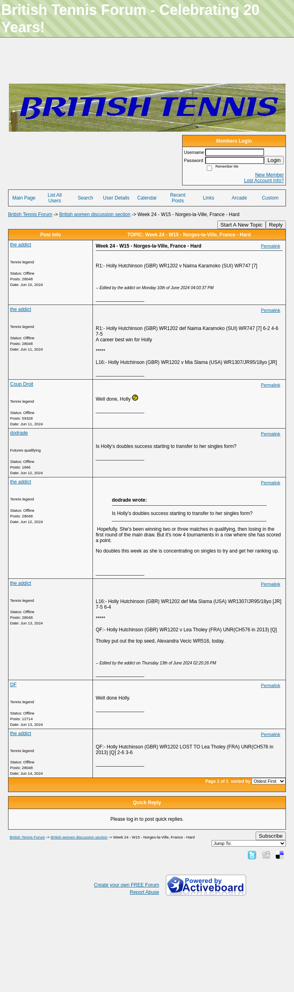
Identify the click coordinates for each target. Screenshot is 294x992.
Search (85, 198)
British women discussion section (94, 214)
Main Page (23, 198)
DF (13, 684)
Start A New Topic (241, 225)
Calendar (147, 198)
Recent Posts (177, 198)
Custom (270, 198)
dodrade (19, 433)
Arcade (239, 198)
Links (208, 198)
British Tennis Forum (30, 214)
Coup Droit (21, 384)
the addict (20, 245)
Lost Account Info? (264, 180)
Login (274, 160)
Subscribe (271, 836)
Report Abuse (144, 892)
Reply (276, 225)
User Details (116, 198)
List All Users (55, 198)
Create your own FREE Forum (126, 885)
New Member (269, 175)
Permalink (270, 246)
